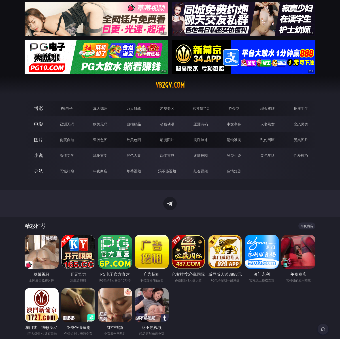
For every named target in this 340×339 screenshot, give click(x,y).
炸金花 (234, 108)
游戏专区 (167, 108)
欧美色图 (134, 139)
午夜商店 (100, 171)
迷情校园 (200, 155)
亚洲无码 (67, 124)
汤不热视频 (167, 171)
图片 (38, 140)
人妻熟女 (267, 124)
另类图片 (301, 139)
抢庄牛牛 (301, 108)
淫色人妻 (134, 155)
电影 (38, 124)
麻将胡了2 (200, 108)
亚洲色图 (100, 139)
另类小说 (234, 155)
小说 (38, 155)
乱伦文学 (100, 155)
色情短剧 (234, 171)
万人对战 (134, 108)
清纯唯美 (234, 139)
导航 (38, 171)
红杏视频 (200, 171)
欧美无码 (100, 124)
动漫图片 (167, 139)
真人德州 (100, 108)
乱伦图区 (267, 139)
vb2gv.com (170, 85)
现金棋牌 (267, 108)
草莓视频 (134, 171)
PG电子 (67, 108)
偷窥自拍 (67, 139)
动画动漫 (167, 124)
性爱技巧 (301, 155)
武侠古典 (167, 155)
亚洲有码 (200, 124)
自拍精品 (134, 124)
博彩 (38, 108)
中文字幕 (234, 124)
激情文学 (67, 155)
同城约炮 (67, 171)
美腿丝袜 (200, 139)
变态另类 (301, 124)
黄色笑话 (267, 155)
